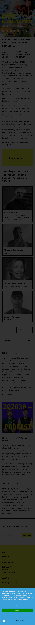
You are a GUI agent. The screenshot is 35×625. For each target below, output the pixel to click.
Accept (17, 610)
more (17, 615)
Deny (17, 605)
